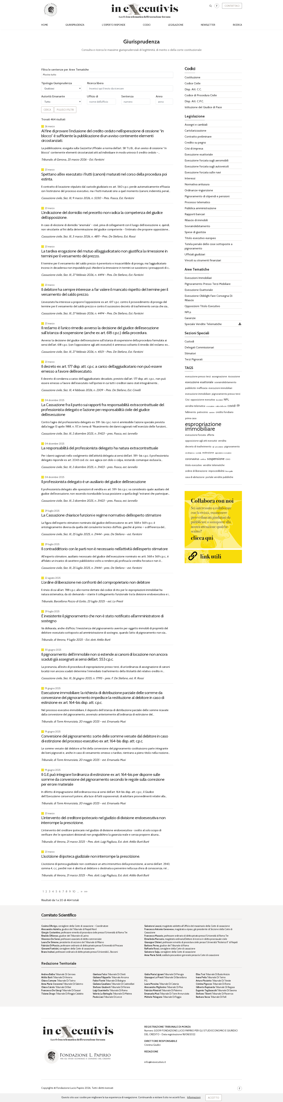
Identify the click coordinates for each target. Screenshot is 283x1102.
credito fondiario (224, 412)
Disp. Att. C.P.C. (194, 101)
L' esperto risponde (113, 25)
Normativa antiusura (197, 184)
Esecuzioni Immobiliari (198, 278)
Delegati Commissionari (199, 347)
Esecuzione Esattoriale (199, 290)
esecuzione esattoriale (199, 382)
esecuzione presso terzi (198, 376)
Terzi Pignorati (194, 359)
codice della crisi (221, 406)
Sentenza (127, 96)
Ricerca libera (95, 83)
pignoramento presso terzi (226, 393)
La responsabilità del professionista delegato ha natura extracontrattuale (99, 447)
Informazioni (194, 1097)
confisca (203, 459)
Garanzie (190, 318)
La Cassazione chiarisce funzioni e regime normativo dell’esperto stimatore (101, 515)
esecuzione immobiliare (198, 393)
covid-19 (233, 406)
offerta (210, 434)
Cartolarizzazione (195, 130)
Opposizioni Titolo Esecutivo (202, 306)
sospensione (215, 459)
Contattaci (232, 5)
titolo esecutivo (193, 465)
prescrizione (219, 447)
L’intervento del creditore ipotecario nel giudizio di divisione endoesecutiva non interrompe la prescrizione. (103, 820)
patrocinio (202, 412)
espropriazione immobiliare (203, 426)
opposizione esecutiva (203, 399)
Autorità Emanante (53, 96)
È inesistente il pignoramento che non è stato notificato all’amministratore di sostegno (102, 618)
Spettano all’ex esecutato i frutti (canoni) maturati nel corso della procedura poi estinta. (104, 177)
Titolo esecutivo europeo (200, 238)
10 (74, 891)
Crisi (187, 399)
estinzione (208, 452)
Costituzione (192, 77)
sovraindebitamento (225, 382)
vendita (222, 440)
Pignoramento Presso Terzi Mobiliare (208, 284)
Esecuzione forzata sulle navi (203, 172)
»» (85, 891)
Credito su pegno (195, 142)
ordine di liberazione (196, 470)
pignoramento (232, 446)
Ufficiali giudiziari (195, 254)
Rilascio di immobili (196, 220)
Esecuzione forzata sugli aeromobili (206, 160)
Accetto (213, 1097)
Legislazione (175, 25)
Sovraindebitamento (197, 226)
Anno (159, 96)
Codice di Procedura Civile (201, 95)
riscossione (234, 376)
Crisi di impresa (194, 148)
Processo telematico (197, 202)
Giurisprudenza (74, 25)
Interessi (190, 178)
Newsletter (208, 25)
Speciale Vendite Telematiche (203, 324)
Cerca (47, 109)
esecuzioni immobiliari (220, 388)
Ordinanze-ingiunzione (199, 190)
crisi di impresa (190, 453)
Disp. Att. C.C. (193, 89)
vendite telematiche (214, 465)
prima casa (190, 418)
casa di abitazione (195, 477)
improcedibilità (216, 470)
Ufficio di (92, 96)
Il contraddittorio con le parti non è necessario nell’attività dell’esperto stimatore (104, 548)
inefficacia (202, 388)
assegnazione (219, 376)
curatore (212, 412)
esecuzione (210, 406)
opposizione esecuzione (223, 453)
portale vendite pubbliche (219, 477)
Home (44, 25)
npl (213, 447)
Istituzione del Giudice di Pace (203, 107)
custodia (198, 453)
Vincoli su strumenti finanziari (203, 260)
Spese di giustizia (195, 232)
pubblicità (190, 388)
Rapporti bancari (195, 214)
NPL (226, 399)
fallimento (190, 412)
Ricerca (237, 25)
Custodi (189, 341)
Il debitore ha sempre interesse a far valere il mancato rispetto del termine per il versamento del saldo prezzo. (104, 292)
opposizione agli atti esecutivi (201, 440)
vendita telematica (195, 405)
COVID (227, 459)
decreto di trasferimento (198, 446)
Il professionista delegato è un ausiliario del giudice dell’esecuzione (93, 481)
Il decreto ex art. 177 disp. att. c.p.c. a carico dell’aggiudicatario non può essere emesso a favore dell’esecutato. (101, 369)
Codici (146, 25)
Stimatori (190, 353)
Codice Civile (193, 83)
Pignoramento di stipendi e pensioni (207, 196)
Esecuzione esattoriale (199, 154)
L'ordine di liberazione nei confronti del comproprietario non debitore (95, 582)
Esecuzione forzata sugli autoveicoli (207, 166)
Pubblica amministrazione (200, 208)
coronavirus (192, 459)
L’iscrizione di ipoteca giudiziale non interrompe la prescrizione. (90, 856)
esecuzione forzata (195, 434)
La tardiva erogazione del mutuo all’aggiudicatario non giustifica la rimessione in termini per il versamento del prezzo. (104, 253)
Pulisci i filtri (65, 109)
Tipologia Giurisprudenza (56, 83)
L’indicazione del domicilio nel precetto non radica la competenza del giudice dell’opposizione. (102, 215)
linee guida (229, 471)
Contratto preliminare (198, 136)
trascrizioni (219, 400)
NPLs (188, 312)
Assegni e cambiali (196, 124)
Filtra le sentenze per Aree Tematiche (65, 69)
